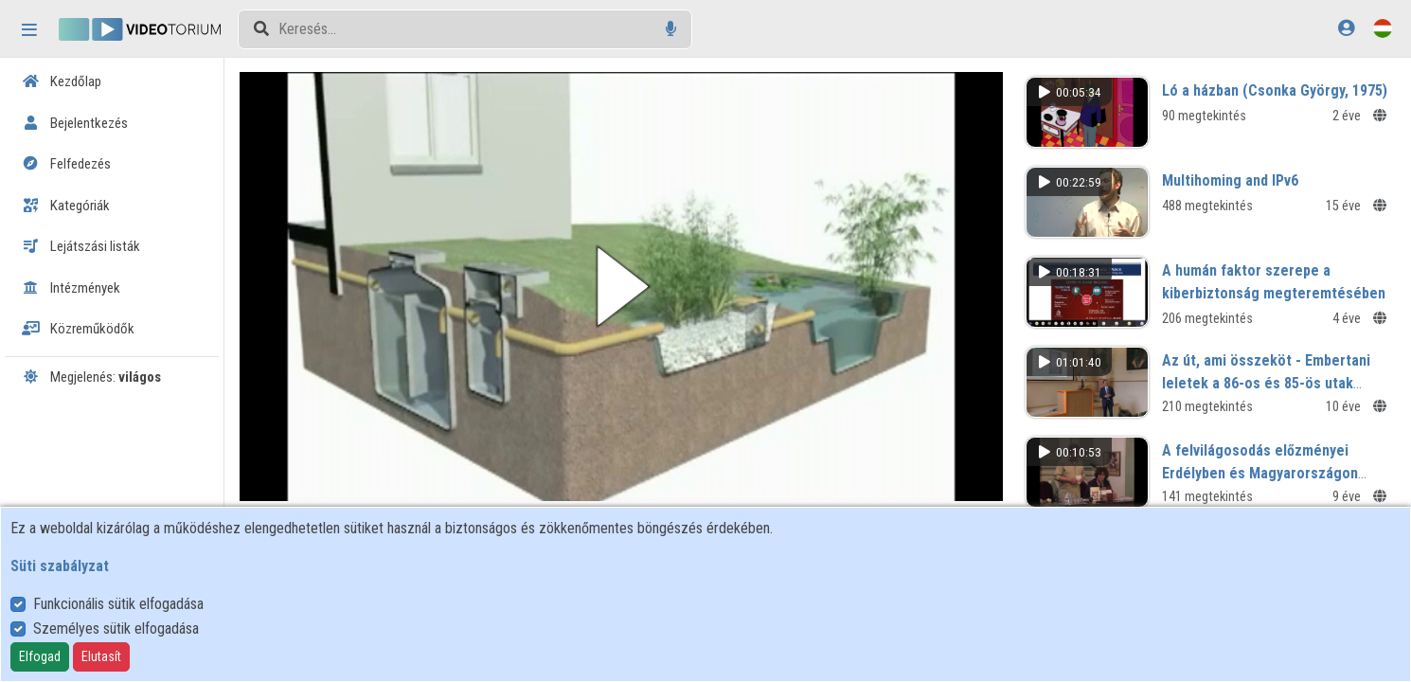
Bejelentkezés (75, 123)
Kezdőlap (61, 81)
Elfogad (40, 656)
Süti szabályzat (59, 566)
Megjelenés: (91, 377)
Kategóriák (66, 205)
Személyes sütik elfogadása (116, 628)
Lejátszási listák (81, 246)
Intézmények (71, 287)
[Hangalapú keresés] (671, 29)
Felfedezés (66, 163)
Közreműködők (78, 328)
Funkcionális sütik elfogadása (118, 604)
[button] (621, 286)
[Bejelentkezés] (1346, 28)
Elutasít (101, 656)
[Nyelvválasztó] (1382, 28)
